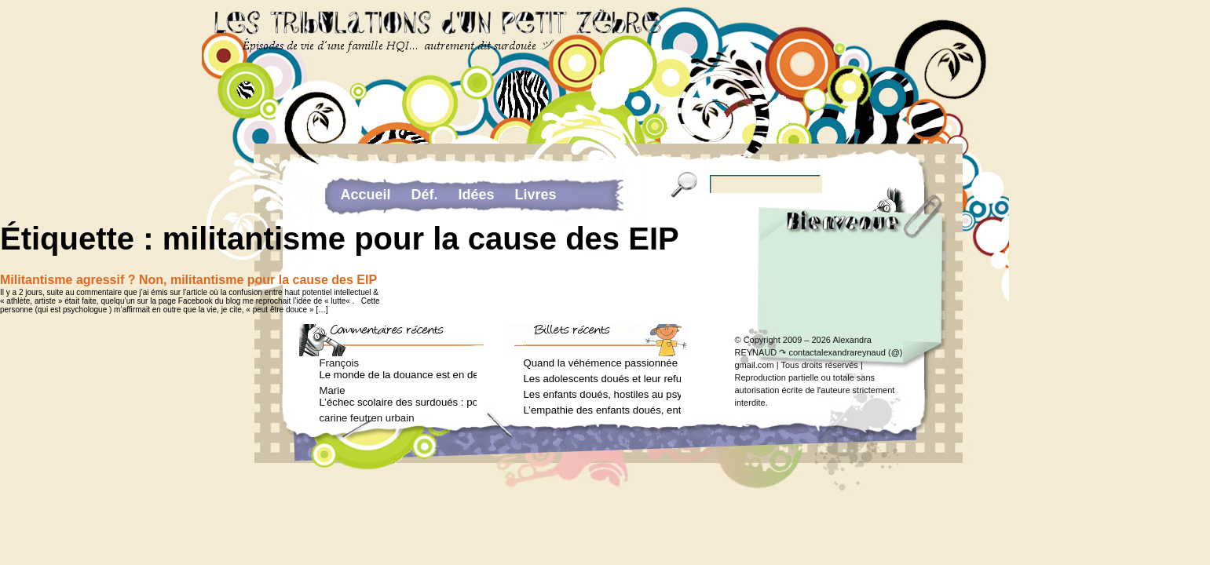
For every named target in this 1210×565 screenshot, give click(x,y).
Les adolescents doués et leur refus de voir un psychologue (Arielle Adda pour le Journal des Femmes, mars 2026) (602, 379)
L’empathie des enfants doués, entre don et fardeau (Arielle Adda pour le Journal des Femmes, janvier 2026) (602, 410)
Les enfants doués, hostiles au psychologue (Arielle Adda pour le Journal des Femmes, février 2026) (602, 394)
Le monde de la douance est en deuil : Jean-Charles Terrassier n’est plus (398, 375)
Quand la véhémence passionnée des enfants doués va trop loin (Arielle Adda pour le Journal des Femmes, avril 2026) (602, 363)
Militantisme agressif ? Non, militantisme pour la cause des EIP (188, 279)
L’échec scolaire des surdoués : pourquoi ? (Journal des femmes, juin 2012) (398, 402)
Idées (477, 194)
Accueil (366, 194)
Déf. (424, 194)
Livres (536, 194)
